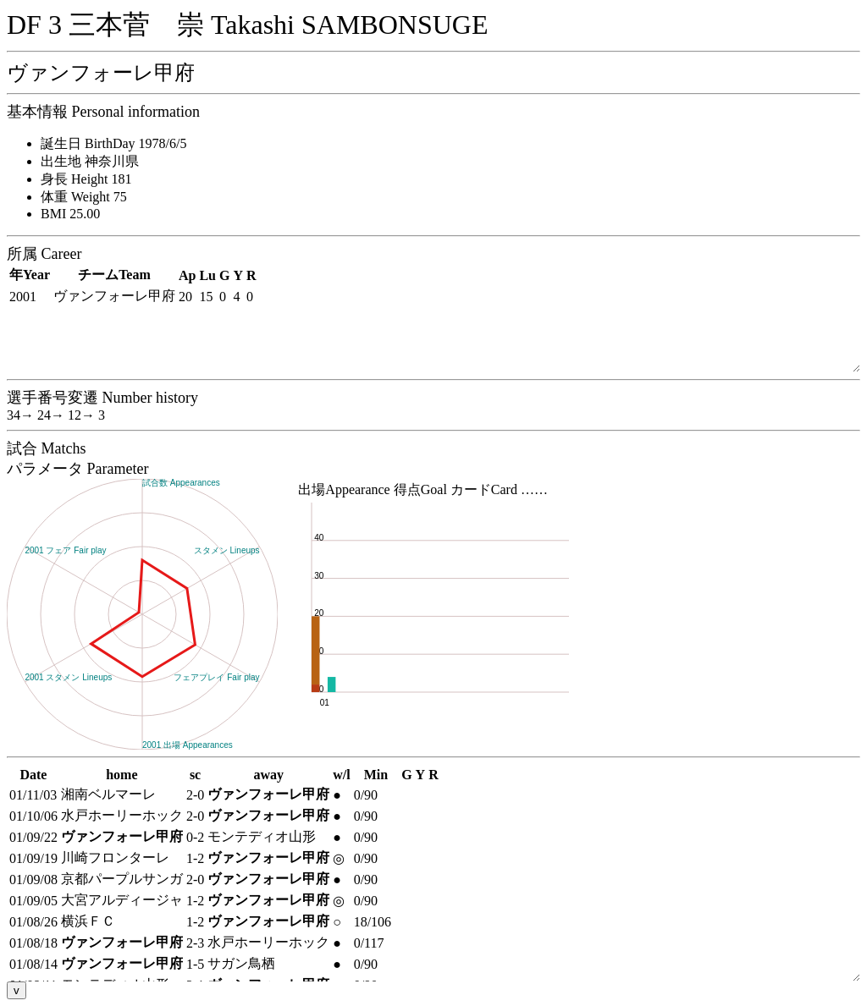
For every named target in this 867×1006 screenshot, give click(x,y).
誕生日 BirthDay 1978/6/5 (113, 143)
